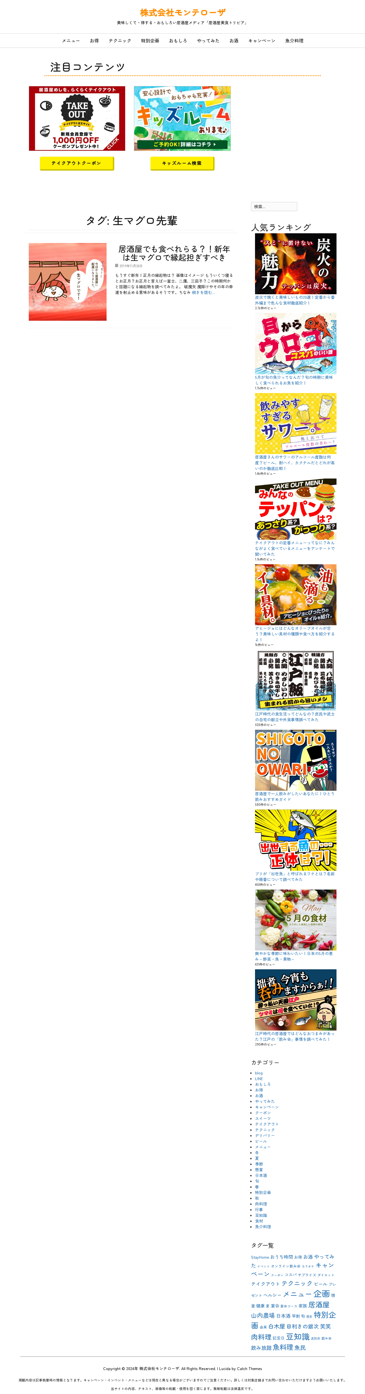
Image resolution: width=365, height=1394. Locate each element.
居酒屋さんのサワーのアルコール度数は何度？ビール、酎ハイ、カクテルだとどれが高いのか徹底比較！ (295, 462)
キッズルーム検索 (182, 163)
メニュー (71, 40)
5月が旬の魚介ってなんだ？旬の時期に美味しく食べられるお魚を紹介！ (294, 380)
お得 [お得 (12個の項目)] (298, 1257)
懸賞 (259, 1169)
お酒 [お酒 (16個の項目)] (308, 1256)
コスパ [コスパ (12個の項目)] (291, 1275)
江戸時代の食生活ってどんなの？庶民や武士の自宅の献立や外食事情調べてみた (295, 716)
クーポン (263, 1112)
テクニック (120, 40)
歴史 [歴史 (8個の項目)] (309, 1316)
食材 (259, 1221)
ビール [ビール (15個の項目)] (320, 1283)
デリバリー (265, 1135)
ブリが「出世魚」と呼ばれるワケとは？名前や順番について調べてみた (295, 876)
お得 (94, 40)
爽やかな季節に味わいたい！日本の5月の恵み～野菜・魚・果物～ (294, 956)
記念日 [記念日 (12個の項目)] (279, 1338)
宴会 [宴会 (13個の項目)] (275, 1306)
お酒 (233, 40)
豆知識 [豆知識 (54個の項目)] (298, 1336)
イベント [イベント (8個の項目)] (263, 1266)
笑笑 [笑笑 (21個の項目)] (325, 1326)
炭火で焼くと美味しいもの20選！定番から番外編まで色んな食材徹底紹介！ (295, 300)
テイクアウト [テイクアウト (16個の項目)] (265, 1283)
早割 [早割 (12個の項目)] (296, 1316)
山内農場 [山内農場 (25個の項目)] (263, 1315)
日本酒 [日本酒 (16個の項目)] (283, 1315)
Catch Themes (249, 1368)
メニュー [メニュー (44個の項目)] (297, 1293)
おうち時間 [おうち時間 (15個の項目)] (281, 1256)
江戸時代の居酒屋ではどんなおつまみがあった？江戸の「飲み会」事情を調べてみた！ (295, 1036)
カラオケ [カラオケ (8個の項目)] (308, 1266)
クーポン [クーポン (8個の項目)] (277, 1275)
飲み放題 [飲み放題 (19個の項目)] (261, 1347)
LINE (259, 1078)
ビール (261, 1141)
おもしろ (178, 40)
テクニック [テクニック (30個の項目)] (297, 1282)
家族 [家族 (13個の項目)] (303, 1306)
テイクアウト (267, 1124)
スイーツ (263, 1118)
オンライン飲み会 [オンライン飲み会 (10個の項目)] (286, 1266)
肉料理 (261, 1204)
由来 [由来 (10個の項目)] (263, 1327)
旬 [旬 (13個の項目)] (303, 1316)
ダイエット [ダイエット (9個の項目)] (326, 1274)
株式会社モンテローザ (182, 12)
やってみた (208, 40)
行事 (259, 1209)
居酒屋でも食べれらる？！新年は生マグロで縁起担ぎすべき (174, 253)
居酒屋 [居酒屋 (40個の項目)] (319, 1304)
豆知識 (261, 1215)
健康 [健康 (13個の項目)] (260, 1306)
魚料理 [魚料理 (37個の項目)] (283, 1347)
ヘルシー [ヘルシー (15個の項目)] (272, 1294)
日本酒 (261, 1175)
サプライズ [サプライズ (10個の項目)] (307, 1275)
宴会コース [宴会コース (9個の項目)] (288, 1305)
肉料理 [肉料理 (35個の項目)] (261, 1337)
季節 (259, 1164)
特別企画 (150, 40)
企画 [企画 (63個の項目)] (321, 1293)
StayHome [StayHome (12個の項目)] (260, 1257)
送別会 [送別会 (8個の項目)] (315, 1338)
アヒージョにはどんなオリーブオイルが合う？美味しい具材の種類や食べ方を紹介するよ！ (295, 633)
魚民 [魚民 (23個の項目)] (300, 1347)
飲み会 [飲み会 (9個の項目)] (326, 1338)
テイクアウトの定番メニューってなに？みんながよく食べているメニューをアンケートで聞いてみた (295, 548)
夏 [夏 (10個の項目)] (268, 1306)
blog (259, 1073)
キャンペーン (262, 40)
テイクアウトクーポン (76, 163)
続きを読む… (203, 292)
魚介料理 (294, 40)
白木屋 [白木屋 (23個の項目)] (276, 1326)
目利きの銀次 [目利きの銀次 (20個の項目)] (302, 1326)
